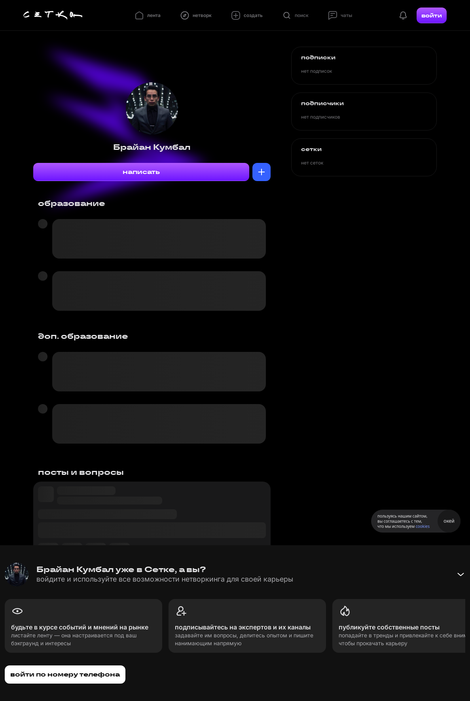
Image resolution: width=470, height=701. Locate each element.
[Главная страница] (53, 15)
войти (431, 15)
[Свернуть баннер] (460, 574)
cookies (423, 526)
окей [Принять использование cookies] (448, 521)
